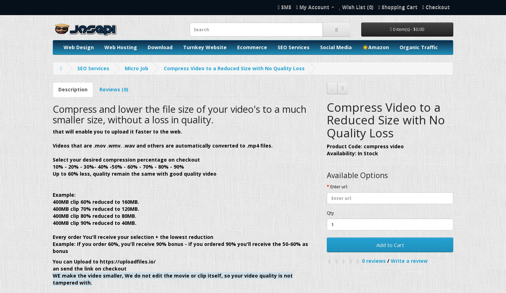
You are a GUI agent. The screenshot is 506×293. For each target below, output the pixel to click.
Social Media (336, 47)
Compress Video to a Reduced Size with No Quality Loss (234, 68)
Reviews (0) (113, 89)
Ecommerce (252, 47)
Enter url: (339, 187)
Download (160, 47)
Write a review (409, 261)
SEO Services (294, 47)
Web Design (79, 47)
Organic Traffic (419, 47)
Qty (330, 213)
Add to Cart (390, 244)
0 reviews (374, 261)
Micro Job (136, 68)
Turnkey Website (205, 47)
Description (72, 89)
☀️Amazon (375, 47)
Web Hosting (120, 47)
